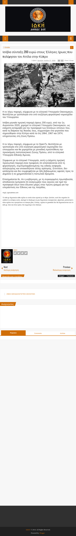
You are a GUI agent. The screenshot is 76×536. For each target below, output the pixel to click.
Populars (13, 333)
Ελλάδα (7, 47)
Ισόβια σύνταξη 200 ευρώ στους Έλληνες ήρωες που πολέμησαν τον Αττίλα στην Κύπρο (37, 54)
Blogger (61, 276)
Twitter (18, 253)
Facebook (15, 253)
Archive (62, 333)
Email (71, 61)
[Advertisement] (39, 226)
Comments (38, 333)
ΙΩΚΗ (34, 61)
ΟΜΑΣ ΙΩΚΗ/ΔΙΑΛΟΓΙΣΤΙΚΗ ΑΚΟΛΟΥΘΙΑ (21, 294)
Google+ (22, 253)
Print (66, 61)
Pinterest (26, 253)
